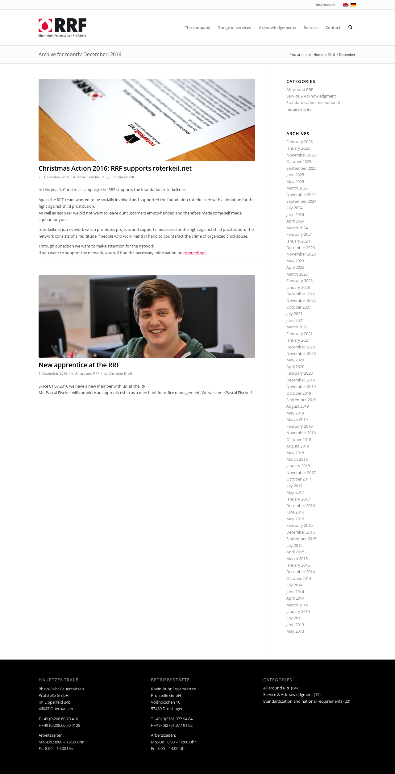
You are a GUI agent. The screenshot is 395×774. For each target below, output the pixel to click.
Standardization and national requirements (303, 701)
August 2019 (297, 406)
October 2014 (298, 578)
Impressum (325, 4)
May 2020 (295, 360)
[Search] (350, 27)
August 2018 (297, 446)
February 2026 (299, 141)
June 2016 (295, 512)
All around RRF (89, 177)
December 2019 (300, 380)
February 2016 (299, 525)
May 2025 (295, 181)
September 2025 (301, 168)
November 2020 (301, 353)
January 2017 (298, 499)
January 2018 (298, 465)
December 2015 (300, 532)
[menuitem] (197, 27)
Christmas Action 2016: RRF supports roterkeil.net (115, 168)
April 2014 (295, 598)
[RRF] (62, 27)
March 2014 (297, 605)
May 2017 (295, 492)
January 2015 (298, 565)
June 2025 (295, 174)
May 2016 (295, 519)
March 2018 (297, 459)
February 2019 (299, 426)
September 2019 (301, 399)
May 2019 (295, 413)
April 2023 (295, 267)
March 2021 (297, 327)
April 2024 (295, 221)
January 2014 (298, 611)
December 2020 (300, 347)
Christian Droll (122, 177)
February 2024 (299, 234)
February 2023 (299, 280)
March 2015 (297, 558)
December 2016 (300, 505)
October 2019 (298, 393)
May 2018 (295, 453)
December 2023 (300, 247)
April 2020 (295, 366)
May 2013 (295, 631)
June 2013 (295, 624)
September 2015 (301, 538)
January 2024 (298, 241)
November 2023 (301, 254)
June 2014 (295, 591)
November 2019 (301, 386)
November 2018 (301, 432)
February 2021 (299, 333)
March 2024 (297, 228)
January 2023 (298, 287)
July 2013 (294, 618)
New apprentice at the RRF (79, 364)
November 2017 (301, 472)
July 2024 (294, 207)
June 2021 (295, 320)
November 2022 (301, 300)
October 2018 (298, 439)
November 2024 (301, 194)
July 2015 (294, 545)
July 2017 (294, 486)
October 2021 (298, 307)
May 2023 (295, 261)
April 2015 (295, 552)
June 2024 (295, 214)
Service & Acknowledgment (311, 96)
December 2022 (300, 294)
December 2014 (300, 571)
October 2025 (298, 161)
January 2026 (298, 148)
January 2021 (298, 340)
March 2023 (297, 274)
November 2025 (301, 155)
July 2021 (294, 313)
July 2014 (294, 585)
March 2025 (297, 188)
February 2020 (299, 373)
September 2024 (301, 201)
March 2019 (297, 419)
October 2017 (298, 479)
